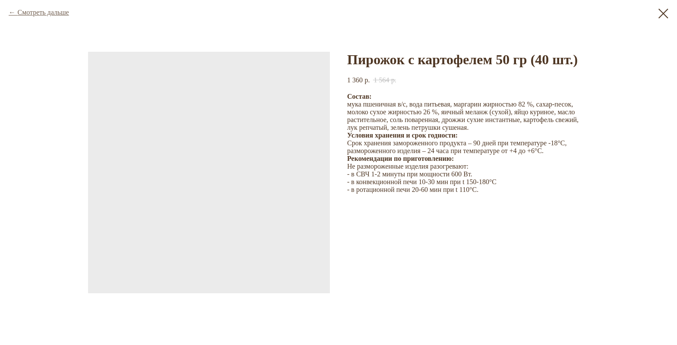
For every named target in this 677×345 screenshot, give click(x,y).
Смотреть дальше (43, 12)
